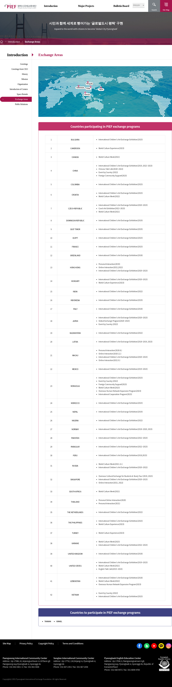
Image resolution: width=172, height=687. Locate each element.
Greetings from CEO (20, 69)
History (25, 74)
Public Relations (21, 104)
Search (154, 10)
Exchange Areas (21, 99)
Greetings (24, 64)
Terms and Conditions (73, 643)
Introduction (51, 5)
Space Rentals (22, 94)
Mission (24, 79)
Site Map (166, 10)
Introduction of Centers (19, 89)
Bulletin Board (121, 5)
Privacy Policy (26, 643)
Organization (23, 84)
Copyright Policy (46, 643)
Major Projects (86, 5)
